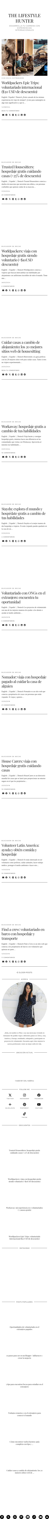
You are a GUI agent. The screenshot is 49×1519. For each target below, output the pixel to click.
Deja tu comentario (10, 111)
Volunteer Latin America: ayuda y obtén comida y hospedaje (20, 850)
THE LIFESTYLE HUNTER (24, 18)
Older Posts (24, 972)
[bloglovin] (10, 1106)
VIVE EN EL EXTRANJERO (13, 78)
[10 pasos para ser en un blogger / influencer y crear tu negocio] (24, 1346)
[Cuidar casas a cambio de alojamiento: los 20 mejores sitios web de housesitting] (24, 1461)
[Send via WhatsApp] (18, 115)
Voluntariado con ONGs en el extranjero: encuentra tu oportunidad (23, 597)
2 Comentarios (8, 286)
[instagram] (24, 1096)
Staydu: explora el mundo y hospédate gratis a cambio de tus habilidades (23, 513)
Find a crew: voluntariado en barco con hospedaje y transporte (23, 934)
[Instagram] (13, 1262)
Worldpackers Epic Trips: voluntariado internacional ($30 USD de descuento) (22, 87)
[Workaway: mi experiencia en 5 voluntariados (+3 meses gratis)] (24, 1198)
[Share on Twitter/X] (9, 115)
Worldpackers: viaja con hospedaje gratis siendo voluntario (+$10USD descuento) (19, 257)
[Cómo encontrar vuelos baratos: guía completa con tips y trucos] (24, 1432)
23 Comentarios (8, 195)
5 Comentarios (8, 621)
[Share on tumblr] (16, 115)
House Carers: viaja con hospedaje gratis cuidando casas (21, 765)
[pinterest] (24, 1106)
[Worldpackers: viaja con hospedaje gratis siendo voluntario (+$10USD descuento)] (24, 1170)
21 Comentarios (8, 705)
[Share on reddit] (24, 115)
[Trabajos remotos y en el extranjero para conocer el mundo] (24, 1403)
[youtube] (39, 1106)
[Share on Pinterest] (13, 115)
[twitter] (10, 1096)
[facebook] (39, 1096)
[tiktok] (24, 1115)
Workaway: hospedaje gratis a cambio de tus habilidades (24, 428)
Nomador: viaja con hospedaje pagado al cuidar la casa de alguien (24, 681)
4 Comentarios (8, 537)
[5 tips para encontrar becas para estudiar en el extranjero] (24, 1375)
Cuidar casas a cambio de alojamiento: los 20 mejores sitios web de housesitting (22, 347)
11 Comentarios (8, 957)
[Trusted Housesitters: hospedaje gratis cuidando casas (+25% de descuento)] (24, 1141)
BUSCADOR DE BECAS (11, 162)
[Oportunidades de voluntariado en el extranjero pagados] (24, 1317)
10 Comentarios (8, 453)
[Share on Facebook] (6, 115)
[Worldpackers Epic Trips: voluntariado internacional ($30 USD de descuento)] (24, 1227)
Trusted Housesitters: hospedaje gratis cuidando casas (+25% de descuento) (21, 171)
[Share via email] (3, 115)
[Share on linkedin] (21, 115)
